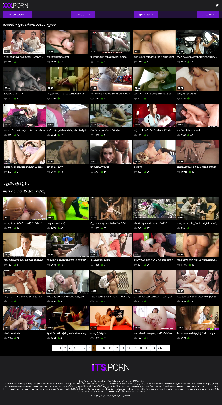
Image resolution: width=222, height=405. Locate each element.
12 (116, 348)
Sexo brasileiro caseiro (122, 384)
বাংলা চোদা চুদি (192, 384)
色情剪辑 (170, 386)
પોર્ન (70, 386)
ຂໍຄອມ (96, 391)
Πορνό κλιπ (190, 389)
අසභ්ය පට (131, 391)
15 (135, 348)
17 (147, 348)
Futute (191, 386)
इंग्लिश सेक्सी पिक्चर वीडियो (92, 386)
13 (122, 348)
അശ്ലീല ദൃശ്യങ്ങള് (140, 386)
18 (153, 348)
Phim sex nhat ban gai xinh (65, 384)
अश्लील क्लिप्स (115, 386)
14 (128, 348)
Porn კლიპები (10, 386)
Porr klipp (21, 386)
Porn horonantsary (107, 391)
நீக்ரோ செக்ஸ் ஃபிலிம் (58, 386)
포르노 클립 (75, 389)
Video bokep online (165, 389)
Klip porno (140, 391)
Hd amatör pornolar (154, 384)
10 (104, 348)
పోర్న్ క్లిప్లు (106, 386)
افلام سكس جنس (105, 384)
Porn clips (22, 384)
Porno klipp (105, 389)
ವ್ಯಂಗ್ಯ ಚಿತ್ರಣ (77, 386)
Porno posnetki (63, 389)
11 (110, 348)
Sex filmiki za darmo (120, 389)
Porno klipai (8, 389)
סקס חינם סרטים (203, 389)
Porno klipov (51, 389)
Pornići (41, 389)
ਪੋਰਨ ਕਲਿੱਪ (154, 386)
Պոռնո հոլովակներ (208, 384)
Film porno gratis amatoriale (39, 384)
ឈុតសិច (162, 386)
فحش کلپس (126, 386)
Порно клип (200, 386)
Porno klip (19, 389)
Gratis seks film (10, 384)
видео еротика (181, 386)
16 (141, 348)
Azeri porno (151, 389)
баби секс (43, 386)
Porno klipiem (212, 386)
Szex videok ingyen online (175, 384)
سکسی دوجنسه (138, 384)
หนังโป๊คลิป (86, 389)
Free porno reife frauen (87, 384)
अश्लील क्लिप (121, 391)
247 (160, 348)
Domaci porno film (137, 389)
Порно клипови (31, 389)
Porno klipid (179, 389)
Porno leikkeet (32, 386)
